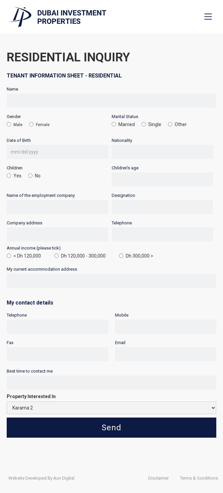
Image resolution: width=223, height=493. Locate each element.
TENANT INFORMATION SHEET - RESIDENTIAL (64, 75)
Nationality (122, 140)
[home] (55, 17)
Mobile (121, 315)
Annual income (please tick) (34, 248)
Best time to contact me (30, 371)
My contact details (30, 302)
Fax (10, 342)
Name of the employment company (41, 195)
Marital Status (125, 116)
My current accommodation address (42, 269)
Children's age (125, 167)
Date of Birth (19, 140)
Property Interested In (31, 396)
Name (12, 89)
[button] (208, 16)
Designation (123, 195)
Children (14, 167)
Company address (24, 222)
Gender (14, 116)
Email (120, 342)
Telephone (122, 222)
